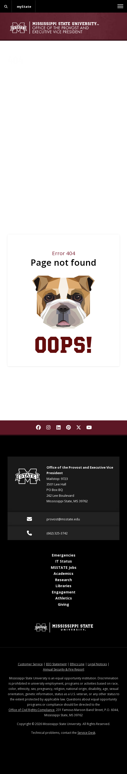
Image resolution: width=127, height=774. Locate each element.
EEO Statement (56, 664)
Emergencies (63, 555)
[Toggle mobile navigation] (120, 6)
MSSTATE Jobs (63, 567)
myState (24, 6)
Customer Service (30, 664)
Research (63, 579)
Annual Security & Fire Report (63, 669)
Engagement (63, 592)
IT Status (63, 561)
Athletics (63, 598)
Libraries (63, 585)
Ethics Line (77, 664)
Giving (63, 604)
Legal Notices (97, 664)
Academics (63, 573)
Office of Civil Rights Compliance (32, 710)
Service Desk (86, 733)
